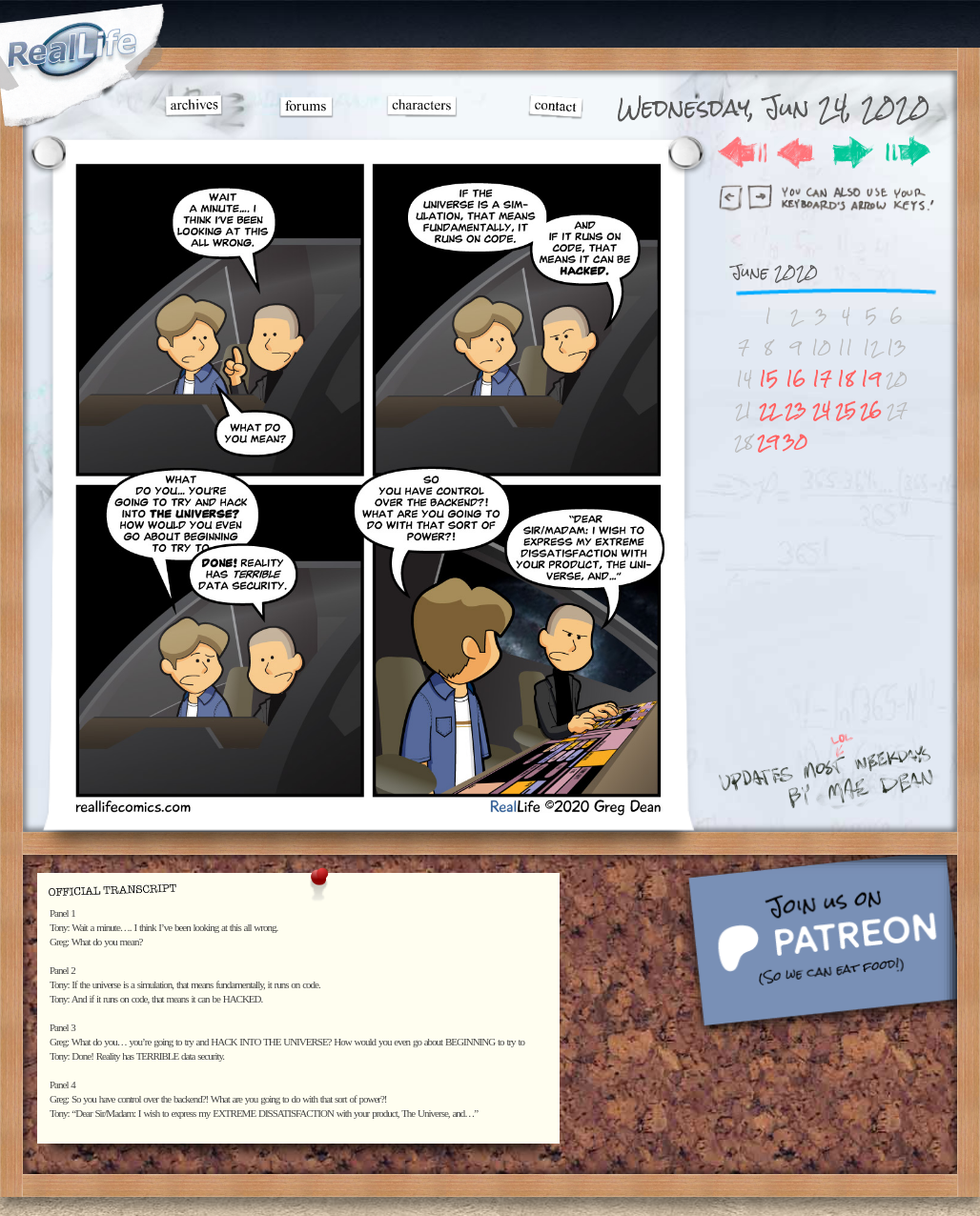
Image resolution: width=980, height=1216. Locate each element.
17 (821, 379)
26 (871, 410)
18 (845, 379)
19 (871, 379)
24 (821, 410)
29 (768, 441)
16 (796, 379)
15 (768, 379)
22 (768, 410)
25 (845, 410)
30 (795, 441)
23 (795, 410)
